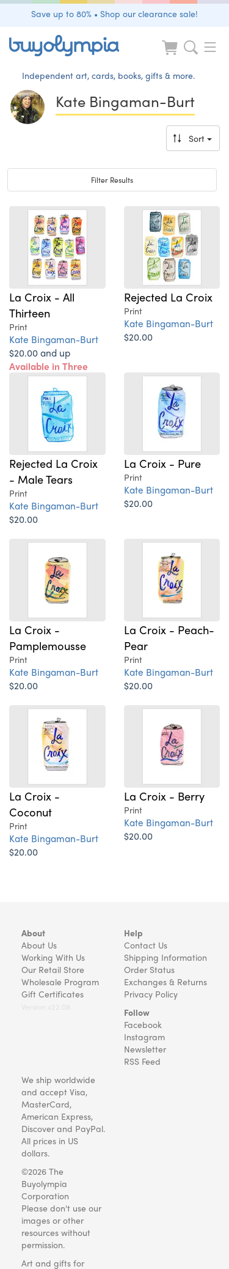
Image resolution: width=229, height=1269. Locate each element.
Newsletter (145, 1049)
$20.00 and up (48, 366)
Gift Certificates (52, 994)
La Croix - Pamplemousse (47, 637)
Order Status (149, 969)
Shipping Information (165, 957)
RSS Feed (142, 1061)
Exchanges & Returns (165, 981)
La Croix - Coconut (34, 803)
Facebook (143, 1024)
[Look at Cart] (171, 55)
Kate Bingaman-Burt (53, 339)
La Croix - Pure (162, 463)
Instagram (144, 1036)
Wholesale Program (60, 981)
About (33, 933)
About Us (39, 945)
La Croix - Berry (164, 796)
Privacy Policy (151, 994)
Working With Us (53, 957)
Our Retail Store (52, 969)
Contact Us (145, 945)
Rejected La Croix (168, 297)
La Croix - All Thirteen (42, 304)
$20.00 (138, 337)
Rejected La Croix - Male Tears (53, 471)
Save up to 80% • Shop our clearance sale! (114, 13)
